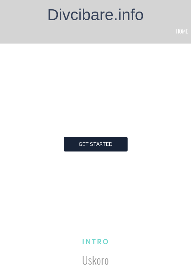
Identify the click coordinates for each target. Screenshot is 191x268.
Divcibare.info (95, 14)
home (182, 31)
